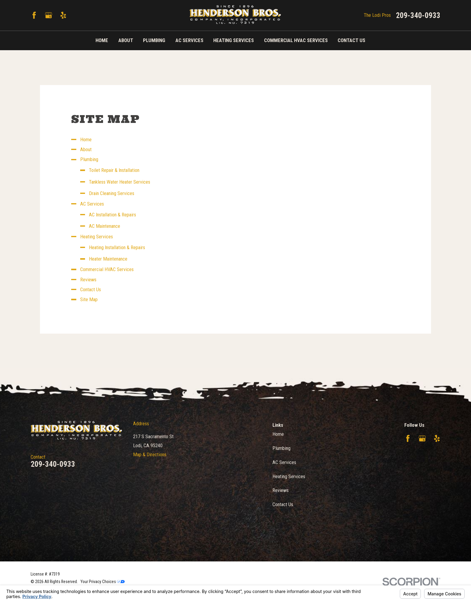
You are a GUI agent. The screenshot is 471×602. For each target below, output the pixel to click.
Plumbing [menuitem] (154, 40)
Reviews (88, 280)
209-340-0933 (418, 15)
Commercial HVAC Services (107, 269)
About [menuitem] (125, 40)
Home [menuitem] (102, 40)
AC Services (92, 204)
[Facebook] (34, 15)
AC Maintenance (104, 226)
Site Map (89, 299)
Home (86, 139)
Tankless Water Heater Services (119, 182)
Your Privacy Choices (103, 581)
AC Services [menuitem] (189, 40)
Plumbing (89, 159)
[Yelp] (63, 15)
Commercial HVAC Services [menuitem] (296, 40)
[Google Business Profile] (48, 15)
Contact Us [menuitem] (351, 40)
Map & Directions (149, 454)
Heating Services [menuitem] (233, 40)
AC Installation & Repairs (112, 215)
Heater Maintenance (108, 259)
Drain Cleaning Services (111, 193)
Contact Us (90, 289)
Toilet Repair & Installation (114, 170)
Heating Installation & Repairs (117, 247)
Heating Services (96, 237)
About (86, 149)
